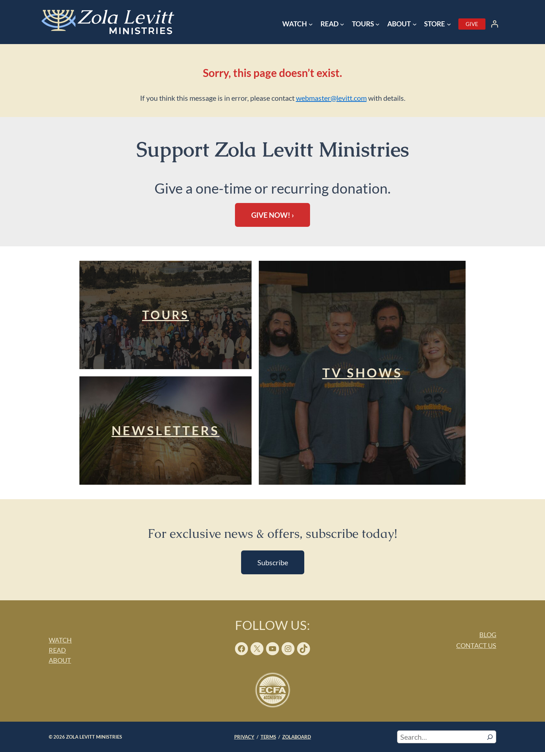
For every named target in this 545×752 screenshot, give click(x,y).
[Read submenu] (342, 24)
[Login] (494, 24)
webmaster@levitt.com (331, 98)
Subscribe (272, 562)
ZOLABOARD (296, 737)
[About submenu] (415, 24)
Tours (165, 315)
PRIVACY (244, 737)
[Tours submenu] (377, 24)
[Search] (489, 737)
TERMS (268, 737)
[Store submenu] (449, 24)
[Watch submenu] (311, 24)
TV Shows (362, 372)
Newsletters (165, 430)
